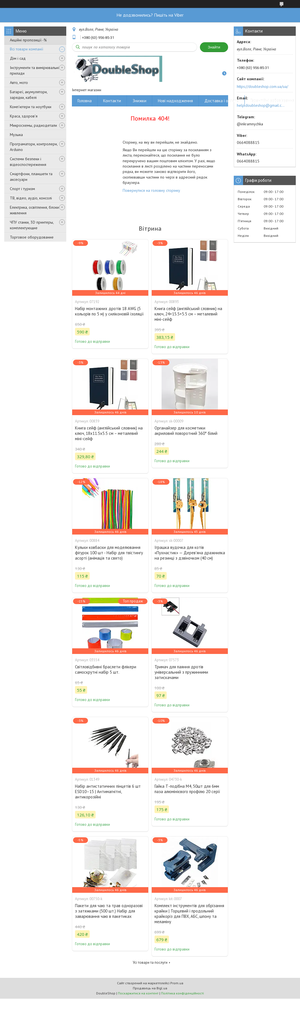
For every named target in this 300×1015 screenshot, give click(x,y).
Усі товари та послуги (150, 962)
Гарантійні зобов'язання (272, 101)
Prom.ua (176, 983)
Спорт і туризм (22, 188)
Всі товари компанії (26, 49)
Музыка (16, 134)
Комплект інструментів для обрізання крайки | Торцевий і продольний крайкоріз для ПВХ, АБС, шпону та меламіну (189, 913)
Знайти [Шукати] (214, 47)
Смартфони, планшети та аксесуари (31, 176)
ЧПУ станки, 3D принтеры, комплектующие (32, 225)
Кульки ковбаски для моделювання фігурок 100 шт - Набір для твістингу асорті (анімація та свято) (109, 553)
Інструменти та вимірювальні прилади (34, 70)
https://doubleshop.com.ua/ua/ (262, 86)
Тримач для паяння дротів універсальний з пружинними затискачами (181, 672)
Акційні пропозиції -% (28, 40)
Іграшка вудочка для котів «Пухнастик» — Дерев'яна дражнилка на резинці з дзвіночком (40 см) (190, 553)
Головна (85, 101)
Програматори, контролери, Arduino (34, 146)
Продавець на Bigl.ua (150, 988)
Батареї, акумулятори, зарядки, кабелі (28, 94)
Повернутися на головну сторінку (151, 190)
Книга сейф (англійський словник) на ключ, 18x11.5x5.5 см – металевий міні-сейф (109, 433)
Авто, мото (19, 82)
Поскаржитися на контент (138, 993)
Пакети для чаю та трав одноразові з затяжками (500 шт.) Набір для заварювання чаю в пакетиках (109, 911)
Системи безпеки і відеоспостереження (28, 161)
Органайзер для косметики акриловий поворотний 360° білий (186, 430)
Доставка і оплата (221, 101)
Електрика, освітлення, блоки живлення (34, 210)
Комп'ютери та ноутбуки (30, 106)
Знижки (139, 101)
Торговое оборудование (32, 237)
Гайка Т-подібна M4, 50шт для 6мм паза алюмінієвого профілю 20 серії (187, 788)
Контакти (112, 101)
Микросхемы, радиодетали (33, 125)
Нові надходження (175, 101)
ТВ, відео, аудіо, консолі (31, 198)
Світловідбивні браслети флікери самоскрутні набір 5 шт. (105, 669)
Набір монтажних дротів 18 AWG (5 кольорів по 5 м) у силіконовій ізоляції (109, 311)
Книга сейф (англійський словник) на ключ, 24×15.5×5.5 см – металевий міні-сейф (188, 314)
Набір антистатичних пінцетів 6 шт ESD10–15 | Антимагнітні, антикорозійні (108, 791)
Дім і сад (18, 58)
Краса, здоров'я (24, 116)
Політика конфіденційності (182, 993)
